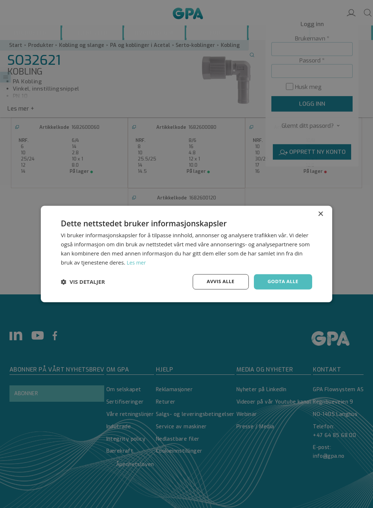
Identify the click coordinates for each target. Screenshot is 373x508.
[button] (83, 282)
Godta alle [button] (282, 281)
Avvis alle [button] (217, 281)
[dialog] (186, 254)
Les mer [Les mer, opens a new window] (137, 262)
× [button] (320, 214)
